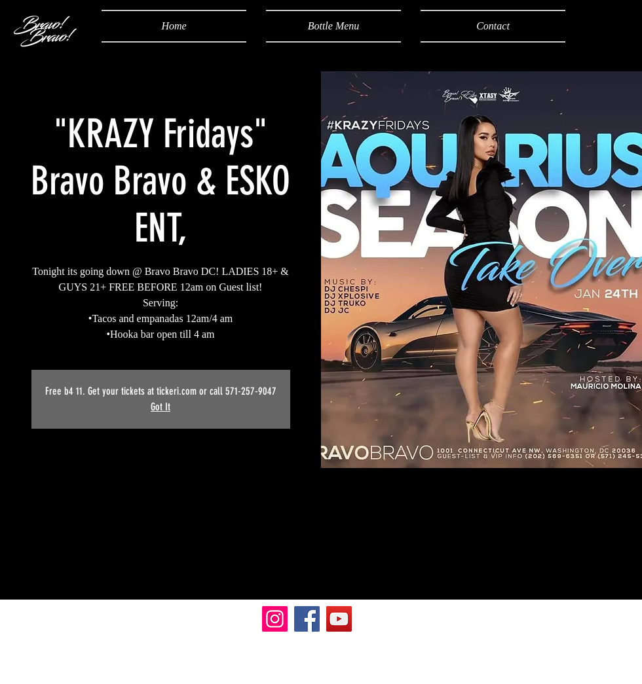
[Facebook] (307, 619)
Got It (160, 407)
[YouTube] (339, 619)
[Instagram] (275, 619)
